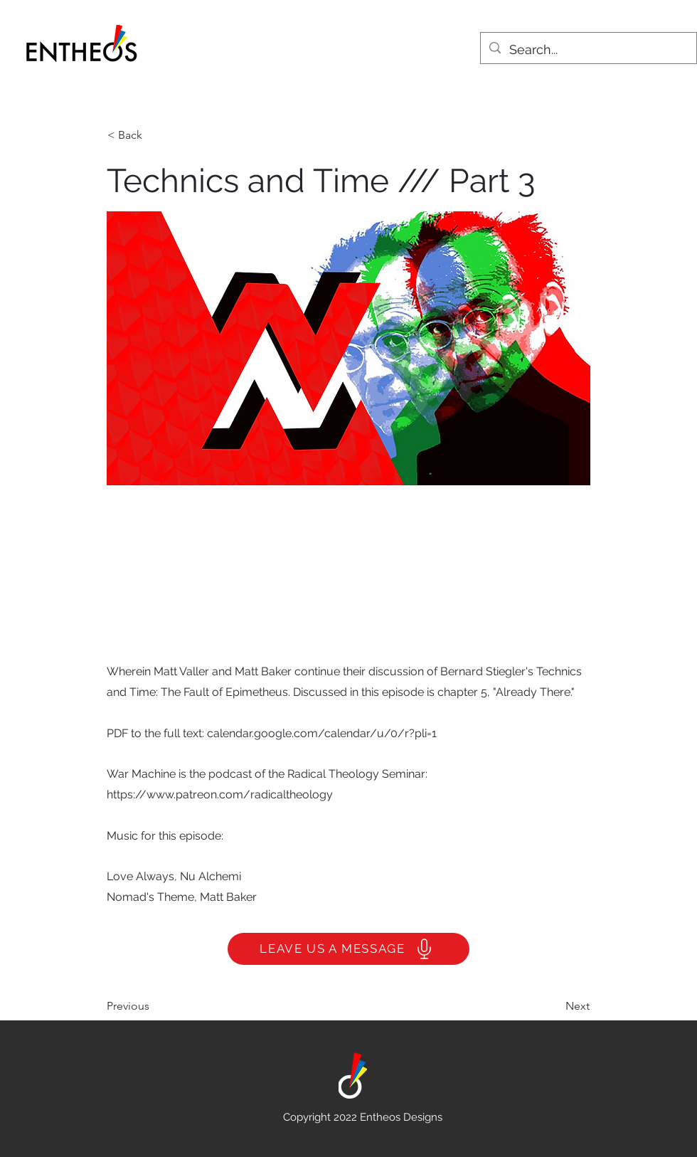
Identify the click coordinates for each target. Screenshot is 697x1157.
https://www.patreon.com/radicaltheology (220, 794)
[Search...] (587, 50)
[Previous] (154, 1006)
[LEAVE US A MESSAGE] (348, 949)
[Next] (554, 1006)
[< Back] (154, 135)
